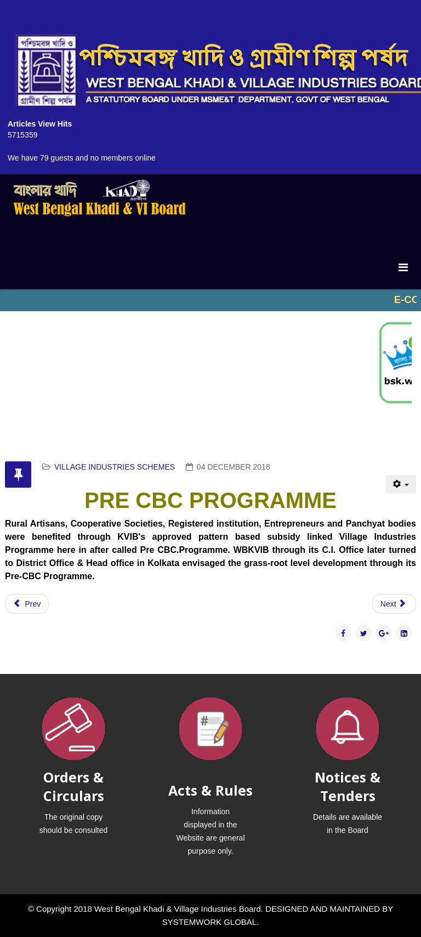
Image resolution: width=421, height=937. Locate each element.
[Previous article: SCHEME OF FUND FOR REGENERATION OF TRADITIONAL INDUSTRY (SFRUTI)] (27, 604)
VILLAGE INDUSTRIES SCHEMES (114, 466)
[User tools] (401, 484)
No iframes (210, 300)
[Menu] (403, 267)
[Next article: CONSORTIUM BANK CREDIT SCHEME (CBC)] (394, 604)
